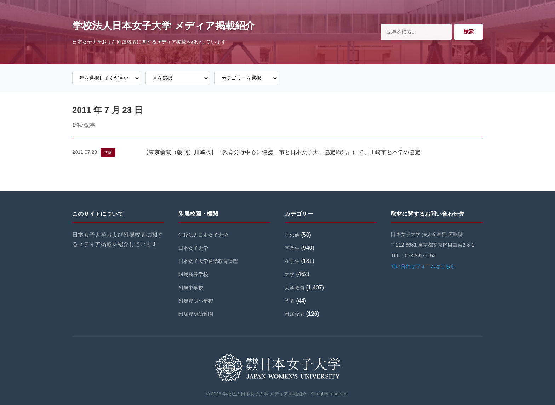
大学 (289, 274)
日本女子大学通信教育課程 (208, 261)
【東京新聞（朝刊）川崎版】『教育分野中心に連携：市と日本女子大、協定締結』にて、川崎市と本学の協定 (281, 152)
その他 (292, 235)
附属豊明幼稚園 (195, 314)
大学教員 (294, 288)
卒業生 (292, 248)
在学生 (292, 261)
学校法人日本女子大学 (203, 235)
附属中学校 (190, 288)
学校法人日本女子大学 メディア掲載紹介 (163, 25)
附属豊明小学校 (195, 301)
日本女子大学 (193, 248)
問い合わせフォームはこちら (423, 266)
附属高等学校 (193, 274)
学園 (108, 152)
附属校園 (294, 314)
